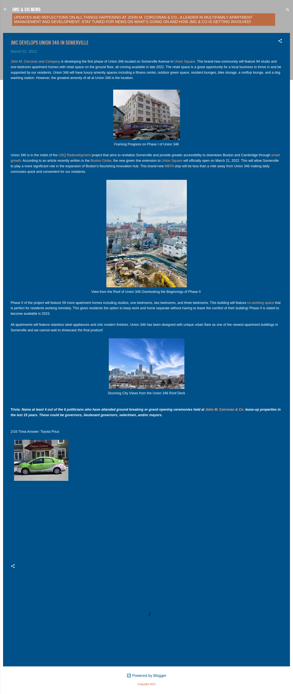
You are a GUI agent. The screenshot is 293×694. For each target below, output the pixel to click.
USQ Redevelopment (74, 155)
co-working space (260, 303)
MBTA (169, 166)
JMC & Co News (26, 9)
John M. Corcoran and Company (35, 61)
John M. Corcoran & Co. (224, 409)
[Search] (287, 10)
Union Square (184, 61)
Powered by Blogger (147, 675)
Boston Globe (101, 161)
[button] (280, 41)
